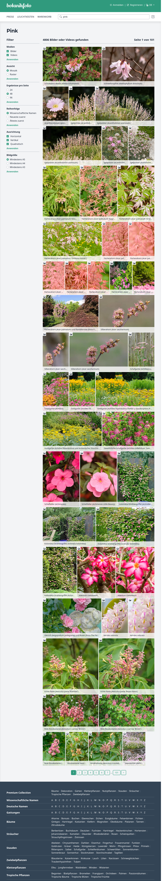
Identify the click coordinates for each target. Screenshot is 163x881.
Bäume (55, 790)
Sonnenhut (73, 852)
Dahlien (85, 842)
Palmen (123, 873)
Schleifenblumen (96, 849)
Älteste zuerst (17, 120)
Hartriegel (67, 821)
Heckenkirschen (124, 830)
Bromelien (85, 873)
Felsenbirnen (126, 818)
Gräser (67, 846)
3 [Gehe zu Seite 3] (85, 772)
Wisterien (104, 867)
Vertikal (14, 140)
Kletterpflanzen (92, 790)
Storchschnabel (104, 852)
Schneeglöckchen (130, 858)
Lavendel (102, 846)
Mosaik (13, 70)
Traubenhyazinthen (61, 861)
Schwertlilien (114, 849)
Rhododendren (101, 833)
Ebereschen (88, 818)
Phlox (136, 846)
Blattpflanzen (70, 873)
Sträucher (134, 790)
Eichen (99, 818)
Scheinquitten (127, 833)
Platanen (129, 821)
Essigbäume (111, 818)
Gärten (78, 790)
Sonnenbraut (58, 852)
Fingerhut (108, 842)
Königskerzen (89, 846)
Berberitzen (57, 830)
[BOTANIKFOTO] (19, 6)
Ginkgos (55, 821)
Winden (93, 867)
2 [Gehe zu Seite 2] (79, 772)
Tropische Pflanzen (61, 794)
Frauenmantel (122, 842)
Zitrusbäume (58, 825)
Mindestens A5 (17, 159)
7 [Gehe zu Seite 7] (107, 772)
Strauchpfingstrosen (61, 837)
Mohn (113, 846)
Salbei (68, 849)
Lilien (104, 858)
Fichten (139, 818)
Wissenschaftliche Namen (23, 113)
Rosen (114, 833)
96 (11, 97)
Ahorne (55, 818)
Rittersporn (57, 849)
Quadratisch (16, 143)
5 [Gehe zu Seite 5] (96, 772)
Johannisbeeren (59, 833)
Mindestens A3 (17, 167)
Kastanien (80, 821)
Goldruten (56, 846)
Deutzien (85, 830)
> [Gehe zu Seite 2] (123, 772)
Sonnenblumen (131, 849)
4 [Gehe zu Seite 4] (90, 772)
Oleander (86, 833)
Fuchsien (96, 830)
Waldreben (81, 867)
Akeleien (55, 842)
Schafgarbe (80, 849)
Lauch (96, 858)
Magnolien (102, 821)
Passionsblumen (137, 873)
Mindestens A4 (17, 163)
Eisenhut (95, 842)
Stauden (122, 790)
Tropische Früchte (100, 876)
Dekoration (67, 790)
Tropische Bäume (60, 876)
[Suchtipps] (153, 16)
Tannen (140, 821)
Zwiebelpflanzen (81, 794)
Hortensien (140, 830)
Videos (13, 55)
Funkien (136, 842)
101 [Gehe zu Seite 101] (116, 772)
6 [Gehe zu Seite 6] (101, 772)
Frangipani (98, 873)
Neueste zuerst (17, 116)
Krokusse (85, 858)
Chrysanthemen (71, 842)
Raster (13, 74)
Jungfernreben (65, 867)
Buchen (75, 818)
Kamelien (74, 833)
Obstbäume (116, 821)
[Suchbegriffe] (103, 16)
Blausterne (57, 858)
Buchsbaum (72, 830)
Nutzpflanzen (109, 790)
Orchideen (111, 873)
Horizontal (15, 136)
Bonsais (65, 818)
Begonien (56, 873)
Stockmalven (87, 852)
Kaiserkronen (72, 858)
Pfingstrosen (124, 846)
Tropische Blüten (80, 876)
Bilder (13, 51)
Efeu (53, 867)
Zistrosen (79, 837)
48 (11, 93)
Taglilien (118, 852)
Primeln (145, 846)
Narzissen (114, 858)
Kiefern (91, 821)
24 (11, 89)
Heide (76, 846)
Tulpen (77, 861)
